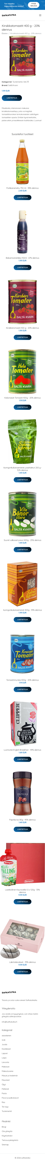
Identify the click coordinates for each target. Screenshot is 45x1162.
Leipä (4, 1058)
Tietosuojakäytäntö (10, 1140)
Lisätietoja (12, 98)
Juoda (4, 1044)
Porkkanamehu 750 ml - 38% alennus (22, 188)
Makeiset (5, 1067)
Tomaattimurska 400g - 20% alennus (22, 680)
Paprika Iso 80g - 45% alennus (22, 820)
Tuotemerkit (18, 82)
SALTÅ (26, 82)
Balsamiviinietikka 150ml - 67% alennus (22, 258)
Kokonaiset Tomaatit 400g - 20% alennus (22, 398)
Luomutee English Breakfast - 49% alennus (22, 750)
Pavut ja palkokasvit (10, 1098)
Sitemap (5, 1144)
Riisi (3, 1102)
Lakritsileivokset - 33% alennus (22, 962)
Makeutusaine (7, 1071)
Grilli (3, 1040)
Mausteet (6, 1080)
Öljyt (4, 1084)
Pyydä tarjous (33, 5)
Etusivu (5, 33)
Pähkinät (5, 1089)
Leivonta (5, 1062)
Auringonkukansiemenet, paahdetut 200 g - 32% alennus (22, 468)
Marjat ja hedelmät (10, 1075)
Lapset (5, 1053)
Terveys (5, 1107)
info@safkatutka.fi (9, 1022)
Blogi (4, 1127)
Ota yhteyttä (7, 1131)
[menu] (40, 15)
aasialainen (6, 1035)
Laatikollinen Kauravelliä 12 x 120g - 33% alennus (22, 891)
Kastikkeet (6, 1049)
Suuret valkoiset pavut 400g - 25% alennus (22, 540)
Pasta (4, 1093)
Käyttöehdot (7, 1136)
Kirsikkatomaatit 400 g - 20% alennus (22, 328)
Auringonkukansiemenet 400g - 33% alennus (22, 610)
